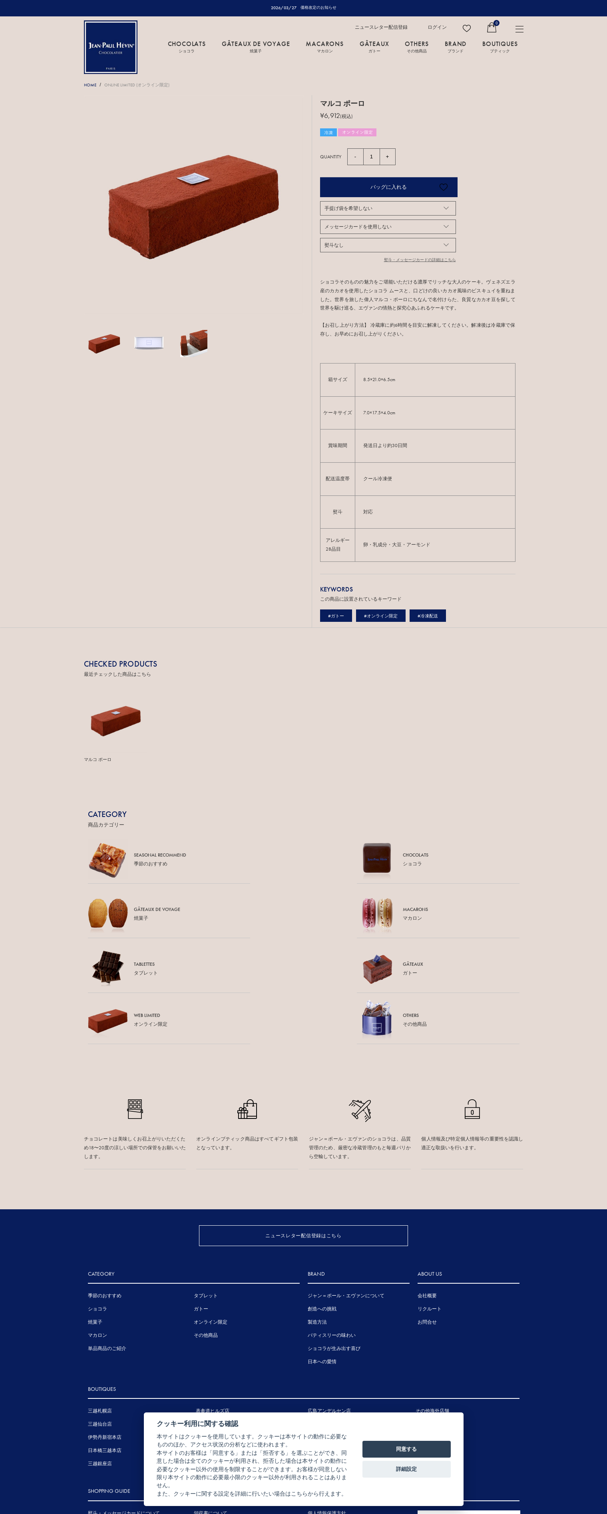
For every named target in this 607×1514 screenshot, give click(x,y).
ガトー (201, 1210)
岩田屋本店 (320, 1338)
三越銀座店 (100, 1365)
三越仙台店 (100, 1325)
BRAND (455, 47)
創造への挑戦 (322, 1210)
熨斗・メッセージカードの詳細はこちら (416, 260)
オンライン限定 (210, 1223)
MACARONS (324, 47)
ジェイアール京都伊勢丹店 (224, 1365)
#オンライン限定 (383, 616)
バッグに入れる (376, 187)
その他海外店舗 (432, 1312)
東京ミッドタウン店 (217, 1325)
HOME (91, 85)
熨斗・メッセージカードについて (124, 1414)
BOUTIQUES (499, 47)
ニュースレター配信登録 (381, 27)
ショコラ (97, 1210)
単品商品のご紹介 (107, 1249)
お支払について (104, 1453)
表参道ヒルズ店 (212, 1312)
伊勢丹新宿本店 (104, 1338)
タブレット (206, 1197)
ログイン (437, 27)
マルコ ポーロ (99, 760)
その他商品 (206, 1236)
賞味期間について (107, 1440)
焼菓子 (95, 1223)
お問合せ (427, 1223)
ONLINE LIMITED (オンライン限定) (144, 85)
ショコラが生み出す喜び (334, 1249)
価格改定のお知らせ (318, 7)
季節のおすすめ (104, 1197)
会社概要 (427, 1197)
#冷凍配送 (433, 616)
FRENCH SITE (465, 1420)
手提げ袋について (107, 1427)
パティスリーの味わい (332, 1236)
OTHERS (417, 47)
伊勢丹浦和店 (210, 1338)
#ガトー (336, 616)
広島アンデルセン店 (329, 1312)
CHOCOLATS (187, 47)
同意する (406, 1449)
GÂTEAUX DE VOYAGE (256, 47)
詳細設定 (406, 1469)
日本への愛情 (322, 1263)
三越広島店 (320, 1325)
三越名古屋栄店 (212, 1351)
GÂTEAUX (374, 47)
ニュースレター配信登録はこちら (303, 1127)
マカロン (97, 1236)
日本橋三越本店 (104, 1351)
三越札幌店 (100, 1312)
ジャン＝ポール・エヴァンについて (346, 1197)
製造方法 (317, 1223)
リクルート (430, 1210)
